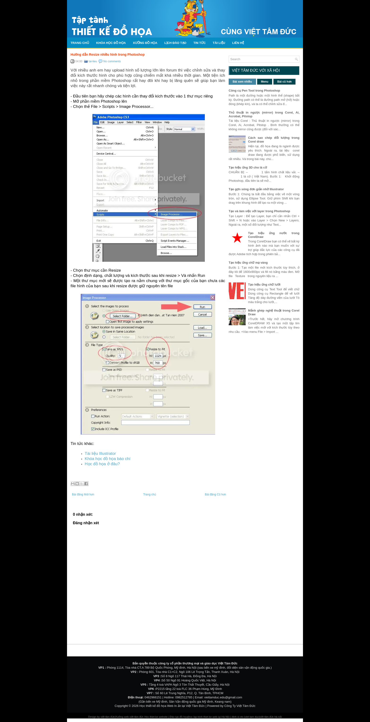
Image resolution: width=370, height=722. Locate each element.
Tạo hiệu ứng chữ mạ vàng (248, 262)
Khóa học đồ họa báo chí (107, 458)
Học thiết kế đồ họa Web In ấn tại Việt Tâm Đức (172, 706)
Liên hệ (238, 43)
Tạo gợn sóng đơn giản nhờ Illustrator (256, 189)
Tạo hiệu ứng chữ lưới (264, 284)
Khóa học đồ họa (111, 43)
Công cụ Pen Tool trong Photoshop (254, 90)
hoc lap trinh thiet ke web (203, 716)
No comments (112, 61)
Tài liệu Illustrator (100, 453)
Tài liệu (219, 43)
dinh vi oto (238, 716)
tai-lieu (93, 61)
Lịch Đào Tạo (175, 43)
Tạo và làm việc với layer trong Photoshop (259, 211)
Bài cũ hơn (284, 81)
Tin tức (199, 43)
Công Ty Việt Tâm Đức (240, 706)
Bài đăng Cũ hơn (215, 494)
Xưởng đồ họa (145, 43)
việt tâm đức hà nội (271, 716)
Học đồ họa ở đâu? (102, 463)
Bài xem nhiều (242, 81)
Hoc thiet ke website (156, 716)
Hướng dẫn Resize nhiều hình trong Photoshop (108, 54)
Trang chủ (80, 43)
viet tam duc (252, 716)
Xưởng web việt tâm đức (129, 716)
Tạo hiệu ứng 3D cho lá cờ (248, 167)
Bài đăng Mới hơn (83, 494)
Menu (264, 81)
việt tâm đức (108, 716)
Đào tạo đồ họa (179, 716)
